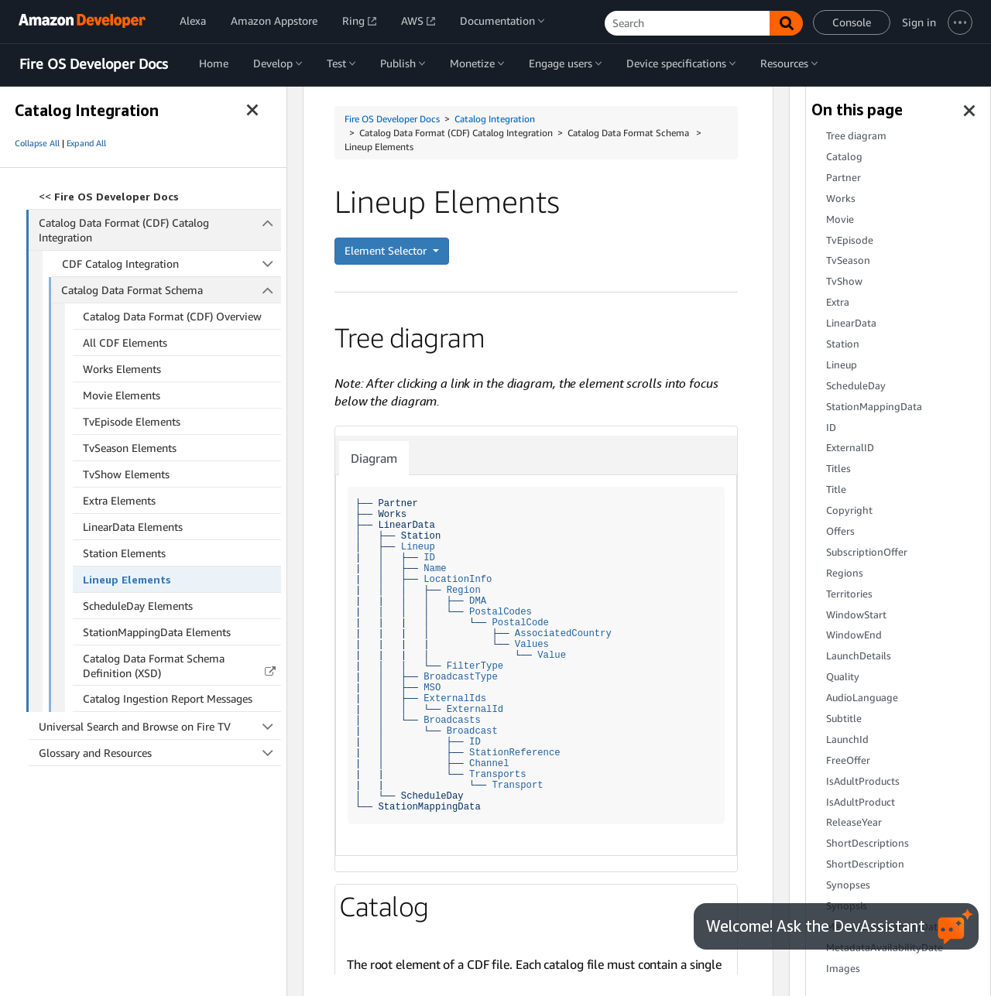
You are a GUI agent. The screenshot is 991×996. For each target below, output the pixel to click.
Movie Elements (121, 395)
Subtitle (844, 718)
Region (464, 590)
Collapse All (37, 143)
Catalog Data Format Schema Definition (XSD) (154, 665)
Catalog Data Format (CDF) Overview (172, 316)
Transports (497, 774)
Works (841, 198)
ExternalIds (454, 698)
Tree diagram (856, 136)
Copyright (849, 510)
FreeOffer (848, 760)
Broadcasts (452, 720)
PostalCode (520, 622)
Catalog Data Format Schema (171, 289)
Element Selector (387, 250)
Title (836, 489)
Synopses (848, 885)
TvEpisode (849, 240)
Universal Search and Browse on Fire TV (160, 726)
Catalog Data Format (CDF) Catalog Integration (160, 229)
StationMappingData (874, 406)
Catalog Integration (494, 119)
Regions (844, 573)
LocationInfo (457, 579)
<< (109, 196)
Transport (517, 785)
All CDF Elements (125, 342)
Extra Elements (119, 500)
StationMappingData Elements (157, 631)
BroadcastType (460, 676)
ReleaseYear (854, 822)
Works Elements (122, 368)
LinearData (851, 323)
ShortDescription (865, 864)
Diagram (374, 458)
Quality (842, 677)
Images (843, 968)
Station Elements (124, 553)
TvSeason (848, 260)
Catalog (844, 157)
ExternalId (475, 709)
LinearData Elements (133, 526)
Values (532, 644)
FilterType (475, 666)
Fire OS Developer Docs (93, 64)
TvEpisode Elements (131, 421)
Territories (849, 594)
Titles (838, 468)
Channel (489, 763)
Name (434, 568)
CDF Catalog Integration (172, 263)
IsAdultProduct (860, 802)
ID (429, 557)
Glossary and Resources (160, 752)
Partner (843, 177)
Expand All (86, 143)
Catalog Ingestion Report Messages (167, 698)
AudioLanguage (862, 697)
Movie (840, 219)
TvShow (844, 281)
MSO (432, 687)
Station (842, 344)
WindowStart (856, 615)
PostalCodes (500, 611)
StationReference (515, 752)
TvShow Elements (126, 474)
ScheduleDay (856, 386)
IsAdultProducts (863, 781)
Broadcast (472, 731)
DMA (477, 601)
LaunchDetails (858, 656)
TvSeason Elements (130, 447)
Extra (837, 302)
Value (551, 655)
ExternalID (850, 448)
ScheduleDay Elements (138, 605)
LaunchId (847, 739)
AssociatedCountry (563, 633)
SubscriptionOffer (866, 552)
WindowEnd (854, 635)
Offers (840, 531)
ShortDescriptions (867, 843)
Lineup (418, 546)
